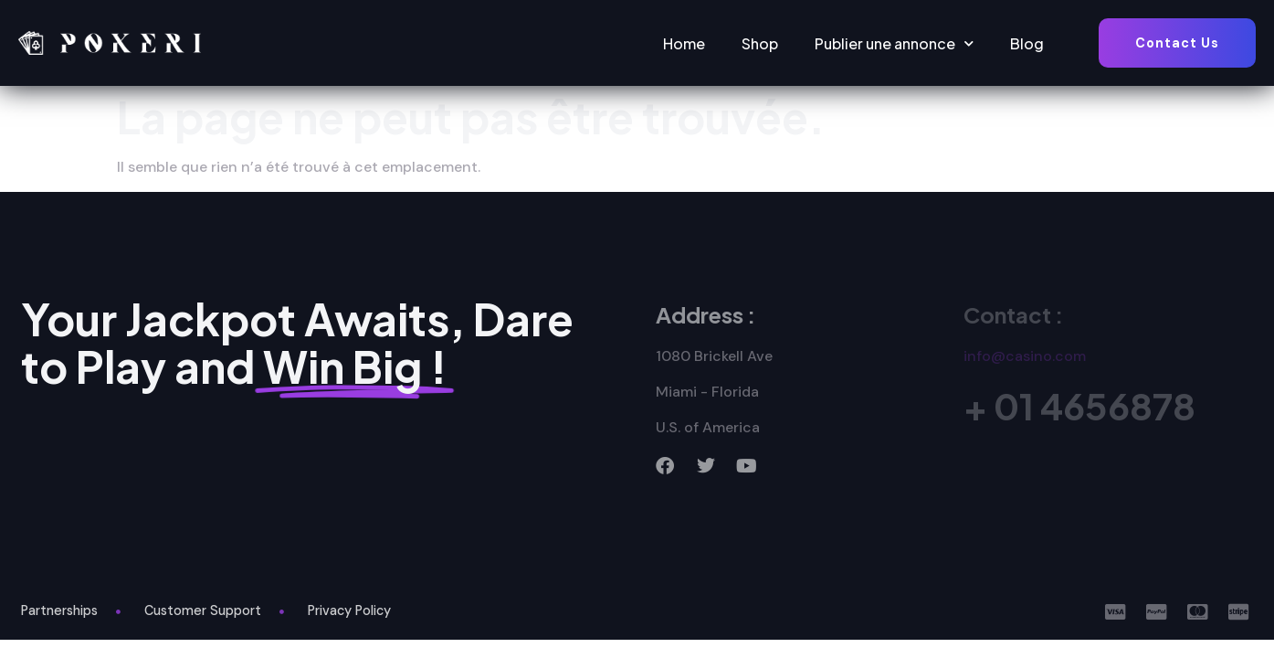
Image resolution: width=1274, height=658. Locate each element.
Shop (760, 43)
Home (684, 43)
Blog (1027, 43)
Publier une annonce (894, 43)
